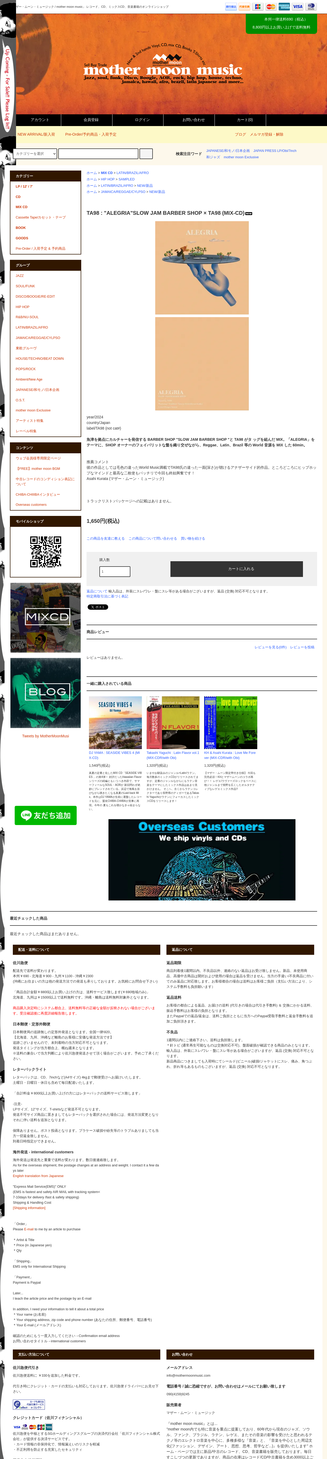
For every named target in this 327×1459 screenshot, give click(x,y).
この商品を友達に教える (106, 538)
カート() (240, 119)
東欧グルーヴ (26, 348)
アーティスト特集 (30, 421)
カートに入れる (236, 568)
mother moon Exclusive (241, 157)
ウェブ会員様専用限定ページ (38, 458)
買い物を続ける (193, 538)
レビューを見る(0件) (271, 647)
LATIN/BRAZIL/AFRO (132, 173)
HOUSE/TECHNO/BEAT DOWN (40, 359)
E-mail (29, 1229)
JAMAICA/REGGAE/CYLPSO (123, 192)
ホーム (92, 173)
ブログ (240, 134)
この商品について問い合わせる (153, 538)
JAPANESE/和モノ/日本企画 (228, 151)
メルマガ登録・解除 (266, 134)
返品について (97, 591)
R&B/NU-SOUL (27, 317)
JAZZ (20, 276)
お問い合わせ (189, 119)
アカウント (35, 119)
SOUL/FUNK (25, 286)
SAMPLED (127, 179)
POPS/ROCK (26, 369)
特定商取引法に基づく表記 (107, 596)
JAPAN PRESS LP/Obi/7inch (274, 151)
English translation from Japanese (38, 1176)
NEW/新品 (145, 186)
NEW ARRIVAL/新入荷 (33, 134)
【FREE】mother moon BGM (38, 469)
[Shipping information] (29, 1208)
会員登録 (87, 119)
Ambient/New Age (29, 379)
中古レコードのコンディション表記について (45, 481)
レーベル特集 (26, 431)
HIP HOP (108, 179)
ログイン (138, 119)
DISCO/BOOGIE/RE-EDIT (35, 296)
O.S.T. (20, 400)
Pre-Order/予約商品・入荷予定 (87, 134)
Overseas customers (31, 505)
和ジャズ (213, 157)
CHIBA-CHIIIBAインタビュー (38, 494)
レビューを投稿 (302, 647)
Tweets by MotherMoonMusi (45, 736)
